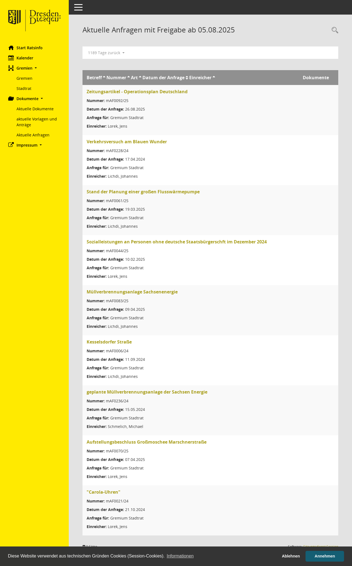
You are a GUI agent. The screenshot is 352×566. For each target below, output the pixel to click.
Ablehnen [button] (291, 556)
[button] (34, 68)
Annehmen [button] (325, 556)
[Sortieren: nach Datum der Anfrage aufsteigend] (187, 78)
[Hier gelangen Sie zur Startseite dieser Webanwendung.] (34, 21)
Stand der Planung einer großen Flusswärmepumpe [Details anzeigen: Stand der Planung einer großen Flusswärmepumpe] (143, 192)
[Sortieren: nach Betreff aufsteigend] (104, 78)
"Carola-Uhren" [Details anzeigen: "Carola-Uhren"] (103, 492)
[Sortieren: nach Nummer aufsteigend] (128, 78)
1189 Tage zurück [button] (106, 52)
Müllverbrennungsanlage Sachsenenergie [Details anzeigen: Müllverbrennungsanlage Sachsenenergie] (132, 292)
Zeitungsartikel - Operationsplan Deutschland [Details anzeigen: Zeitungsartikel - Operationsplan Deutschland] (137, 92)
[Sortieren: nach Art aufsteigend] (140, 78)
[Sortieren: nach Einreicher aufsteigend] (214, 78)
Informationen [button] (180, 556)
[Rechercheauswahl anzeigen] (333, 30)
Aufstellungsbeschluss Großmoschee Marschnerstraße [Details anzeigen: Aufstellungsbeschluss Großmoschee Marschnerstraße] (147, 442)
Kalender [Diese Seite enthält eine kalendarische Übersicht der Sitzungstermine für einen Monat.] (20, 58)
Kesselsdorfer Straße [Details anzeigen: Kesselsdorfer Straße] (109, 342)
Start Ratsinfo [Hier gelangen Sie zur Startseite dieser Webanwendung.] (25, 47)
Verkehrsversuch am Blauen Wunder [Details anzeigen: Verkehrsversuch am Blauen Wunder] (127, 142)
